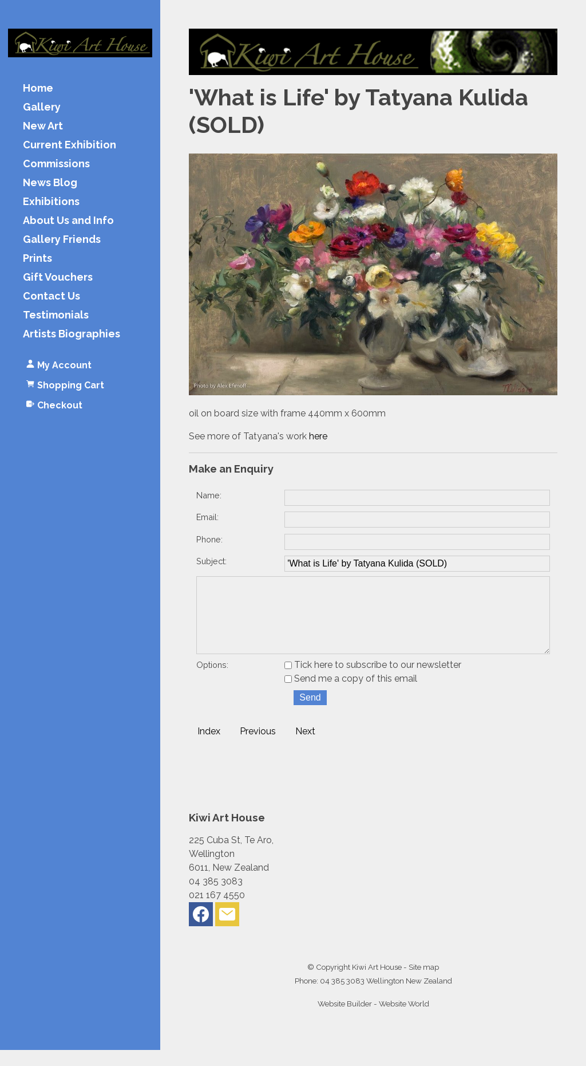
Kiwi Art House (377, 983)
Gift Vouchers (58, 277)
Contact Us (51, 296)
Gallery (42, 107)
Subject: (211, 561)
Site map (424, 983)
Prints (37, 258)
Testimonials (56, 315)
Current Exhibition (69, 145)
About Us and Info (68, 220)
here (318, 436)
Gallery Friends (62, 239)
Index (208, 747)
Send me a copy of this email (350, 694)
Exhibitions (51, 201)
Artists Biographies (71, 334)
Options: (212, 681)
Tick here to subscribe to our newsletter (372, 680)
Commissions (56, 164)
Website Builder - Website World (373, 1019)
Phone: (209, 539)
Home (38, 88)
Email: (207, 517)
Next (305, 747)
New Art (43, 126)
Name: (208, 495)
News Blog (50, 183)
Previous (258, 747)
